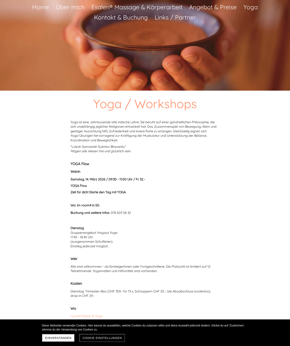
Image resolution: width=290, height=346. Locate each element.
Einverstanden (58, 338)
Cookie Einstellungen (102, 338)
